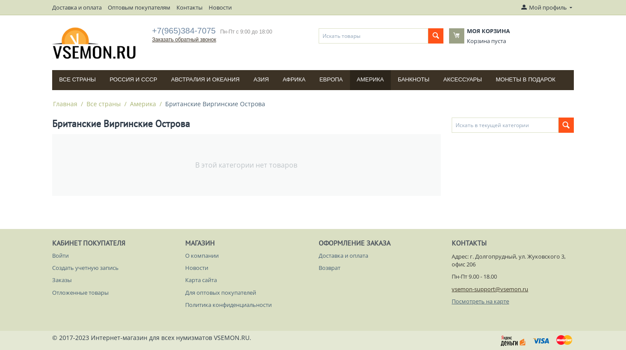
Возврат (329, 268)
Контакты (189, 7)
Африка (294, 79)
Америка (370, 79)
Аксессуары (462, 79)
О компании (202, 255)
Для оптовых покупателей (220, 292)
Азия (261, 79)
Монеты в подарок (526, 79)
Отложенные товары (80, 292)
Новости (220, 7)
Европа (331, 79)
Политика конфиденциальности (228, 305)
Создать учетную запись (85, 268)
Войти (60, 255)
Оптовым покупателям (139, 7)
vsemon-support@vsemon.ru (490, 289)
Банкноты (414, 79)
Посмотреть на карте (480, 301)
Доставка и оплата (77, 7)
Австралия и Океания (205, 79)
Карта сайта (201, 280)
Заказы (62, 280)
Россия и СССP (133, 79)
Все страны (77, 79)
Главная (65, 104)
